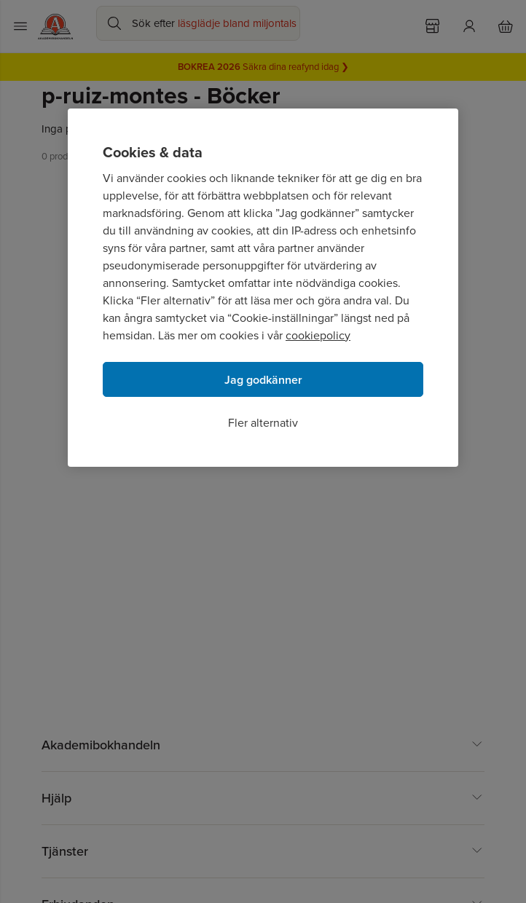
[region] (263, 288)
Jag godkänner (263, 379)
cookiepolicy (318, 335)
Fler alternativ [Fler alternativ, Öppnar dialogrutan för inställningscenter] (263, 422)
